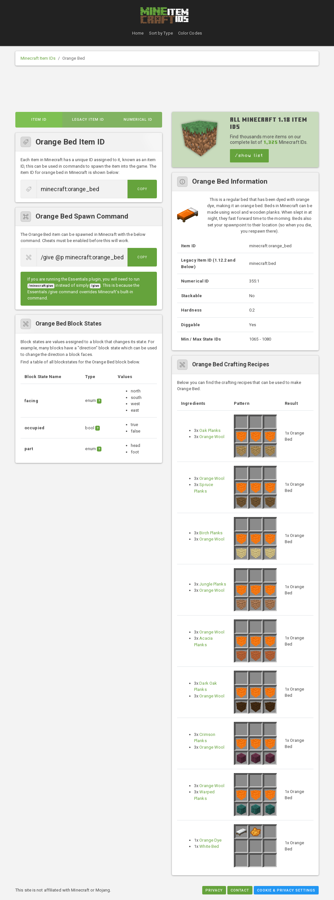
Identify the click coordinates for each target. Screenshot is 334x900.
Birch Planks (210, 532)
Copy (142, 189)
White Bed (209, 846)
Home (138, 33)
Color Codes (190, 33)
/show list (249, 155)
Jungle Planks (212, 584)
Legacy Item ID (88, 119)
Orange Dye (210, 840)
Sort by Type (161, 33)
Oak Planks (209, 430)
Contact (240, 890)
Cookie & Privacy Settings (286, 890)
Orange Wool (211, 436)
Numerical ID (138, 119)
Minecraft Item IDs (38, 58)
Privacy (214, 890)
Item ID (39, 119)
